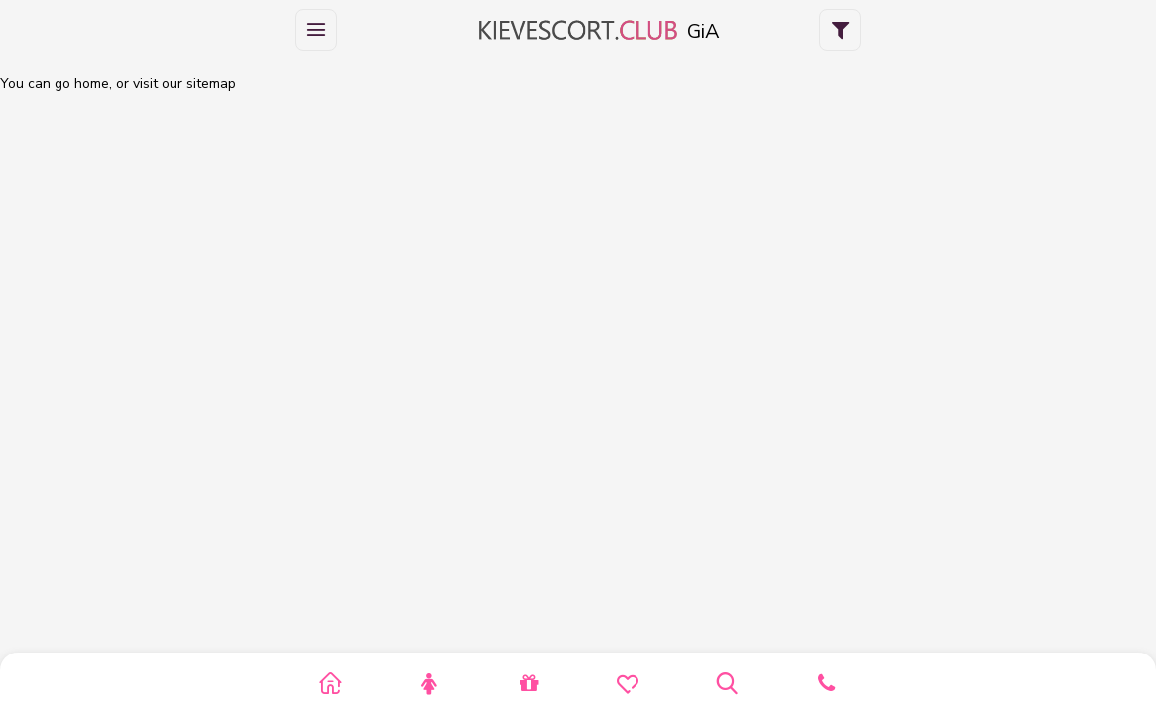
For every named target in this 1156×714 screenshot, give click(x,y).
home (91, 83)
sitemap (211, 83)
